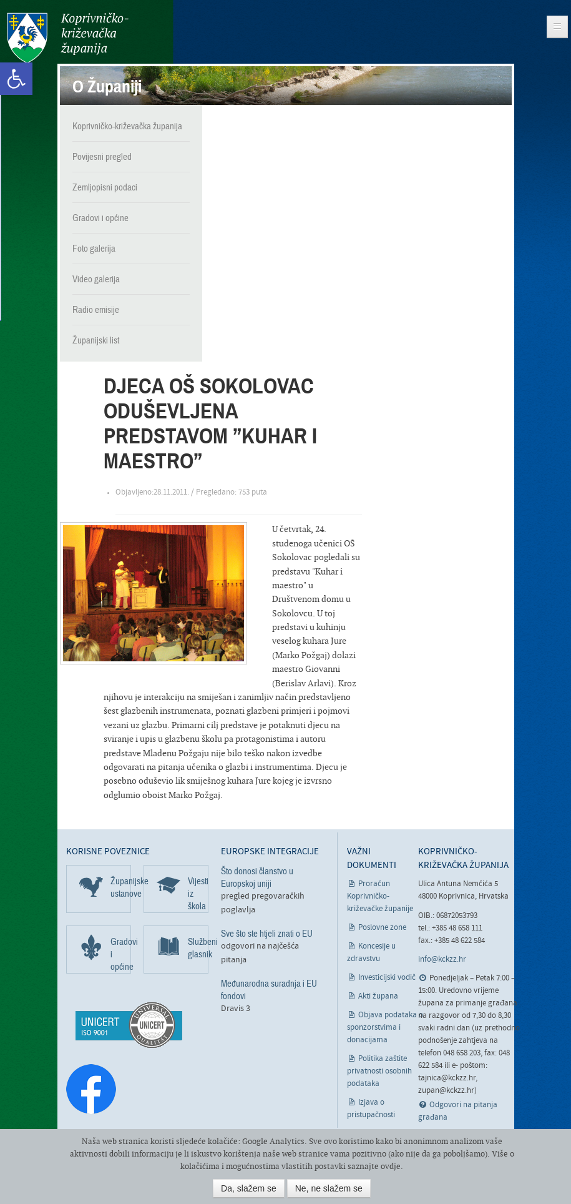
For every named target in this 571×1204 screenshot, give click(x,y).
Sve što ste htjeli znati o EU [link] (267, 933)
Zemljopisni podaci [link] (104, 186)
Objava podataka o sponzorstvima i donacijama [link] (385, 1027)
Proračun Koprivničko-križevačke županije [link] (380, 895)
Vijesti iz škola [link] (198, 893)
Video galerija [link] (96, 278)
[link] (16, 78)
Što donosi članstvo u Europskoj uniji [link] (257, 876)
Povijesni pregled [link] (102, 156)
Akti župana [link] (378, 996)
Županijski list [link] (95, 339)
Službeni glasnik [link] (198, 947)
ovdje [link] (391, 1166)
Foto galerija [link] (93, 248)
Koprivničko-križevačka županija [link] (67, 37)
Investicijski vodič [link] (387, 977)
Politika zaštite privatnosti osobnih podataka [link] (379, 1070)
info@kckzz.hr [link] (442, 959)
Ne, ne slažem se (329, 1188)
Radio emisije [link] (95, 309)
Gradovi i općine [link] (100, 217)
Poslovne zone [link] (382, 927)
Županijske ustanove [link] (120, 886)
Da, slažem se (248, 1188)
